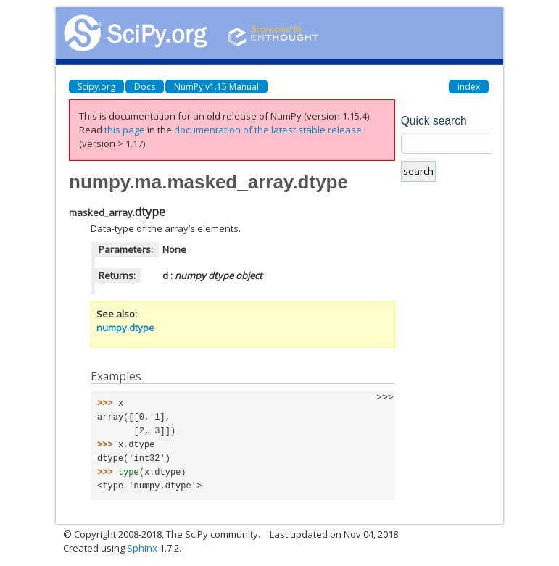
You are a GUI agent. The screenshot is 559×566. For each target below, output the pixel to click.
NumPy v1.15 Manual (216, 86)
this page (124, 129)
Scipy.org (96, 86)
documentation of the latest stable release (268, 129)
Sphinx (142, 547)
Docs (144, 86)
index (468, 86)
